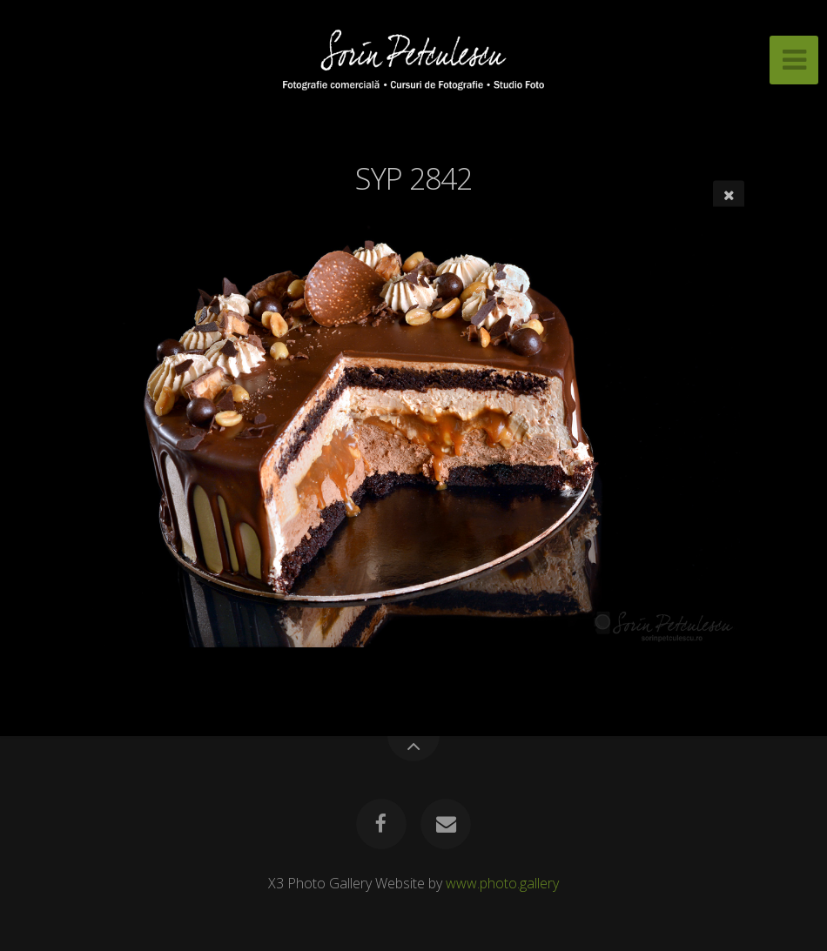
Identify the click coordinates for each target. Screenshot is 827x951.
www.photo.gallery (502, 883)
